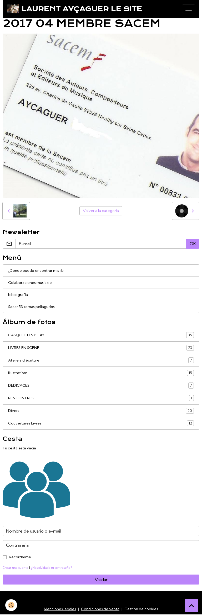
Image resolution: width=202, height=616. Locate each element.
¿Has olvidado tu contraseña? (51, 568)
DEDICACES (101, 386)
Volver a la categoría (101, 210)
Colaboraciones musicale (30, 282)
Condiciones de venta (100, 609)
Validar (101, 579)
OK (193, 243)
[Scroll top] (191, 605)
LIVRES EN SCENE (101, 348)
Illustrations (101, 373)
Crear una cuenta (15, 568)
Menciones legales (60, 609)
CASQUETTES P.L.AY (101, 335)
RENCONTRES (101, 398)
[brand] (74, 9)
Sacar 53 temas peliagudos (31, 306)
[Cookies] (11, 605)
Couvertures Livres (101, 423)
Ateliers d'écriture (101, 360)
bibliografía (18, 294)
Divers (101, 411)
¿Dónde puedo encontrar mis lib (36, 270)
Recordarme (20, 557)
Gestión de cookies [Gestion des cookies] (141, 609)
